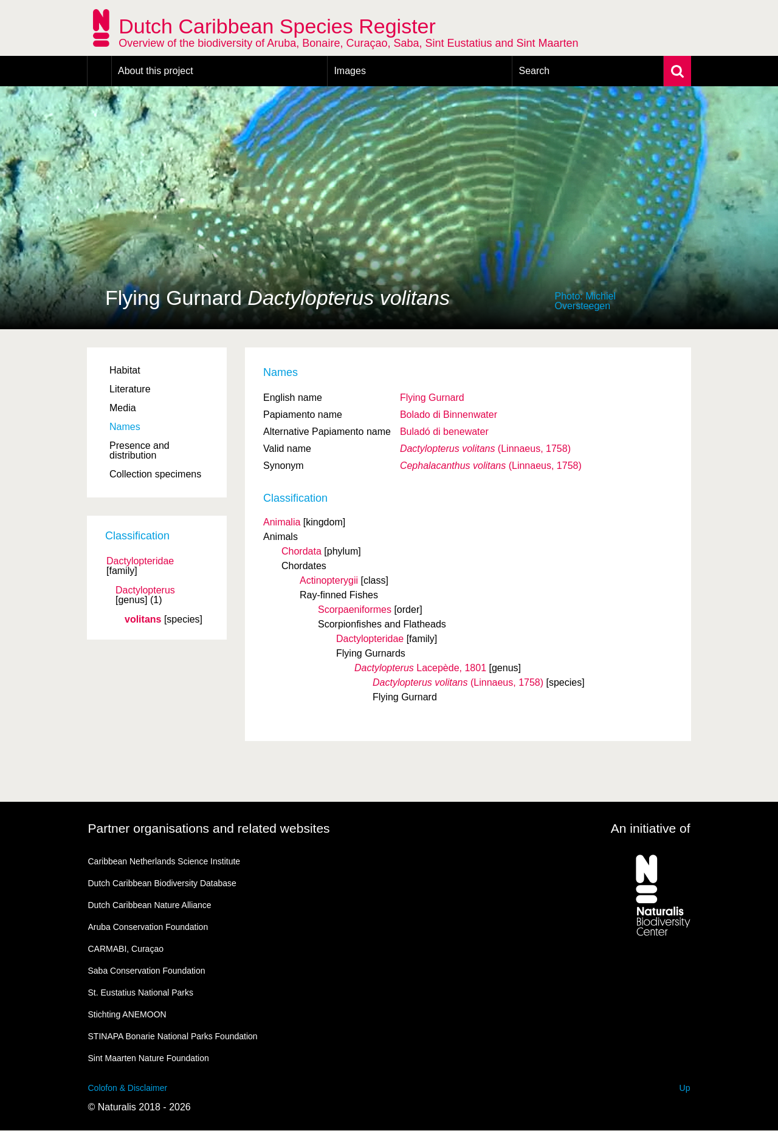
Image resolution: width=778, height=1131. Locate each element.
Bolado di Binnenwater (448, 414)
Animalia (281, 522)
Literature (130, 389)
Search (533, 71)
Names (124, 427)
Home (99, 71)
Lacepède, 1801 (420, 668)
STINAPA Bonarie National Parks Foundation (173, 1036)
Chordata (301, 551)
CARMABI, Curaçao (126, 949)
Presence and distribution (139, 450)
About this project (155, 71)
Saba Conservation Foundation (146, 971)
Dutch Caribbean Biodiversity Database (162, 883)
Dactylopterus (145, 590)
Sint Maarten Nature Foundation (148, 1058)
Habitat (124, 370)
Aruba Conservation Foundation (148, 927)
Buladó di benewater (444, 431)
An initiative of (650, 828)
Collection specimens (155, 474)
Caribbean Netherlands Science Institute (164, 861)
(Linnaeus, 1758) (485, 448)
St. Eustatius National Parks (141, 992)
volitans (143, 619)
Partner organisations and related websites (209, 828)
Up (685, 1088)
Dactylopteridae (140, 561)
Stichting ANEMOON (127, 1014)
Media (122, 408)
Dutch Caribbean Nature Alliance (150, 905)
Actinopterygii (329, 580)
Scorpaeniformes (354, 609)
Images (349, 71)
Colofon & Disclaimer (128, 1088)
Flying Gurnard (432, 397)
